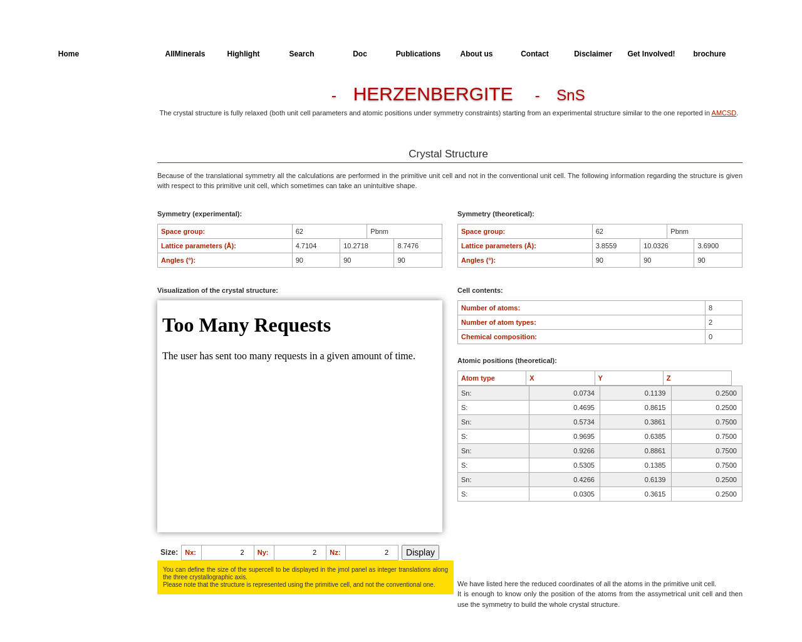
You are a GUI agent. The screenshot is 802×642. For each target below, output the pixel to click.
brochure (709, 54)
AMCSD (724, 113)
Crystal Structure (85, 98)
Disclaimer (593, 54)
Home (68, 54)
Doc (360, 54)
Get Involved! (651, 54)
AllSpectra (126, 54)
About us (477, 54)
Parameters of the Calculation (87, 121)
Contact (535, 54)
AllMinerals (185, 54)
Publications (418, 54)
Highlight (243, 54)
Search (301, 54)
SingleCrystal (80, 190)
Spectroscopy (81, 167)
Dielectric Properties (90, 144)
